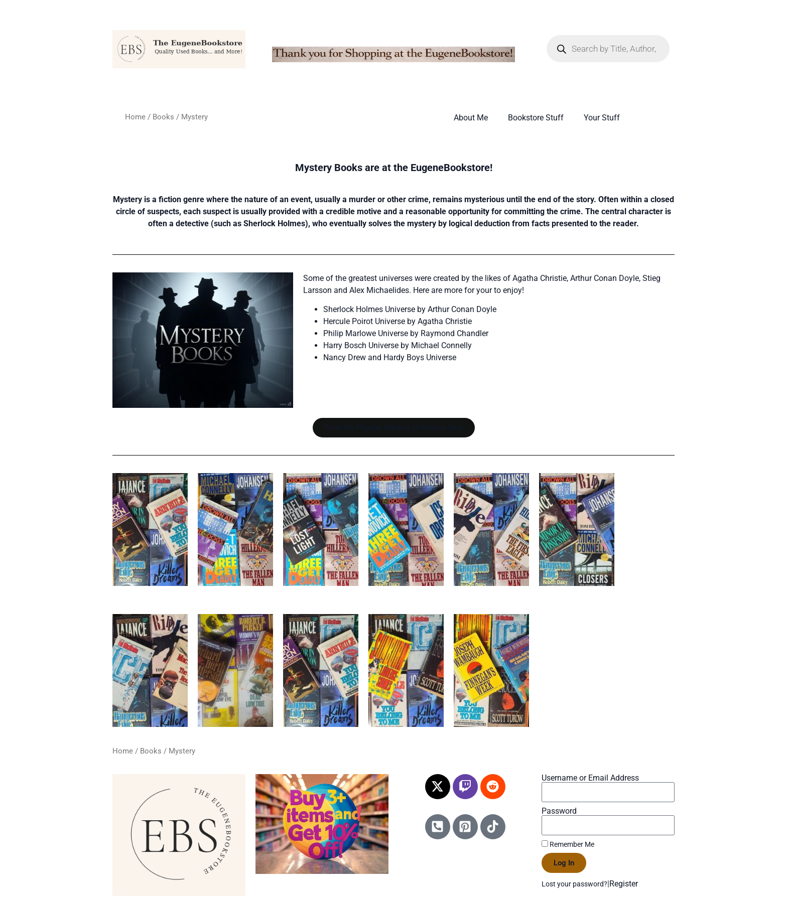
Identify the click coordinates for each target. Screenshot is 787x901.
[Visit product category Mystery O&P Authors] (235, 670)
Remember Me (568, 844)
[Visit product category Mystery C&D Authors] (320, 529)
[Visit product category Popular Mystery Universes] (150, 529)
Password (559, 811)
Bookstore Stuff (536, 117)
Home (135, 116)
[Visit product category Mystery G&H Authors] (491, 529)
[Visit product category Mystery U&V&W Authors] (491, 670)
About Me (471, 117)
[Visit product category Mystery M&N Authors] (150, 670)
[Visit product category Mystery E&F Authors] (406, 529)
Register (623, 883)
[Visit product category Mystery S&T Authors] (406, 670)
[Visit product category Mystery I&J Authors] (576, 529)
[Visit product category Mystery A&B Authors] (235, 529)
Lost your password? (574, 884)
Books (163, 116)
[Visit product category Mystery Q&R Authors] (320, 670)
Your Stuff (602, 117)
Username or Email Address (590, 778)
